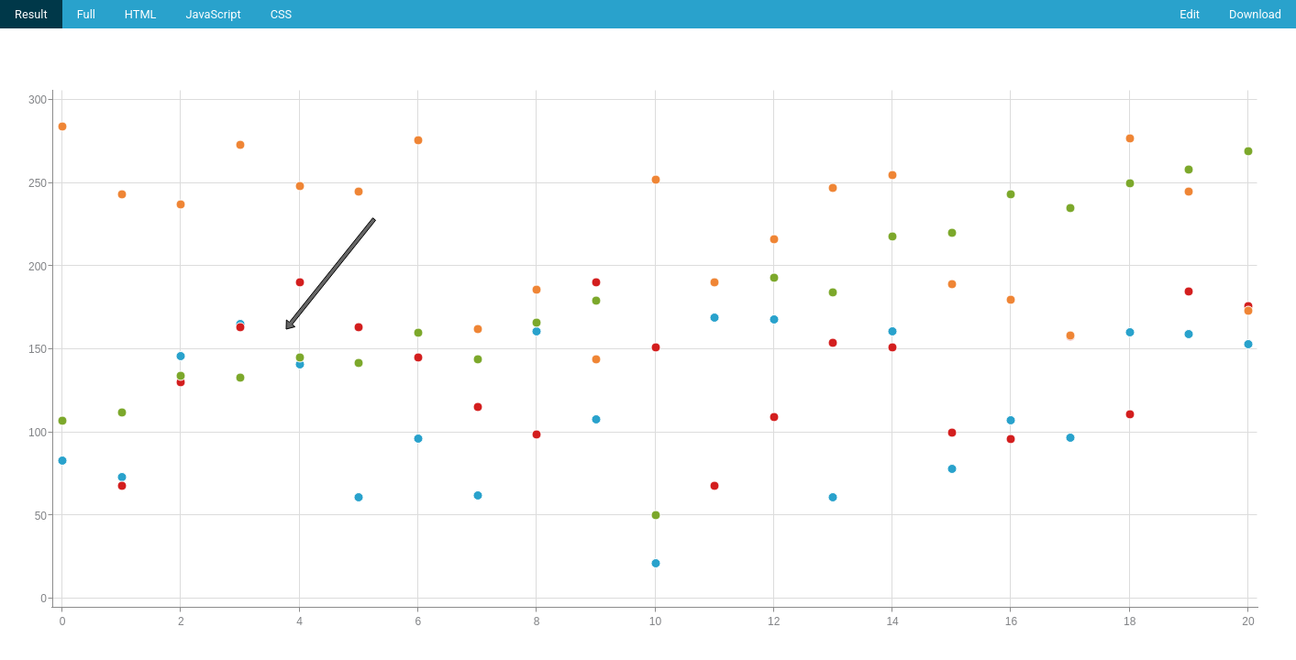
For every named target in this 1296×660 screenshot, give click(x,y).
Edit (1190, 14)
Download (1255, 14)
